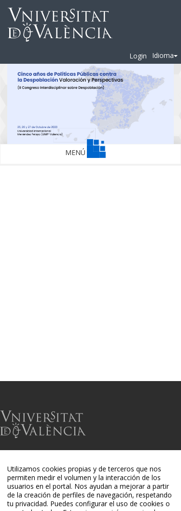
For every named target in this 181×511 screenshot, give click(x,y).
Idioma (165, 55)
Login (138, 55)
